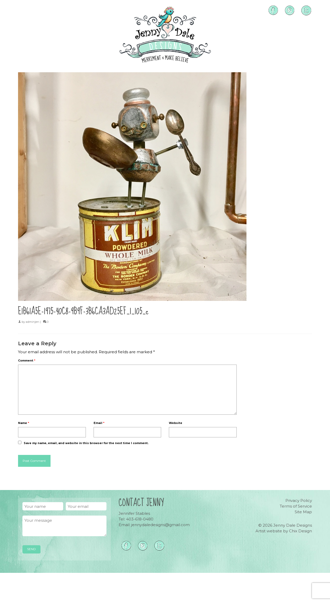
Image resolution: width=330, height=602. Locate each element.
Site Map (303, 511)
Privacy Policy (298, 500)
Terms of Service (296, 506)
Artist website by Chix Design (283, 530)
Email (99, 423)
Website (175, 423)
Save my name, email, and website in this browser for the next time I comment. (86, 443)
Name (23, 423)
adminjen (32, 322)
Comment (26, 360)
